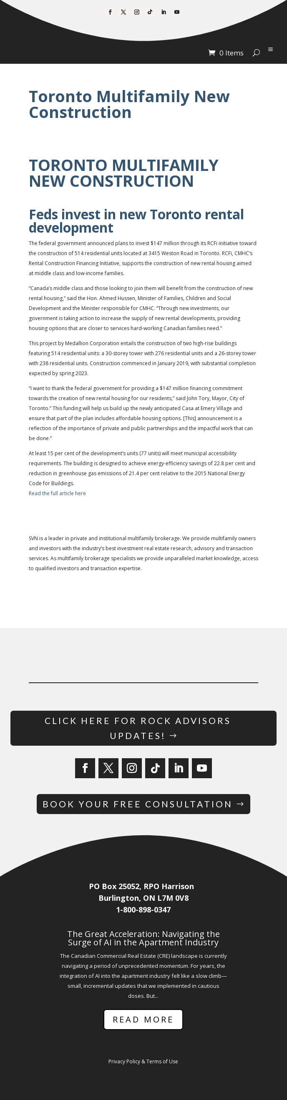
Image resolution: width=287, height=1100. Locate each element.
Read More (143, 1019)
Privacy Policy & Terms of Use (143, 1061)
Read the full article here (57, 493)
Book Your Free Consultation (138, 804)
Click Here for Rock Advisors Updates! (138, 728)
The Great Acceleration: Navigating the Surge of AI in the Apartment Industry (143, 938)
